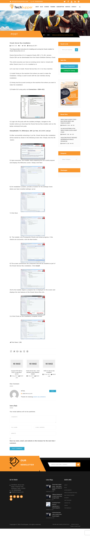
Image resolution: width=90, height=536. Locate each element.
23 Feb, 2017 (47, 374)
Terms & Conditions (75, 526)
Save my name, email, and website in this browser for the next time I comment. (32, 442)
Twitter (65, 1)
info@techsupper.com (19, 1)
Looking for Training (69, 70)
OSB (48, 35)
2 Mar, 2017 (31, 376)
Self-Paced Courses (69, 495)
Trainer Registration (69, 66)
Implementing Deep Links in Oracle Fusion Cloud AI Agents (57, 514)
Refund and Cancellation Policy (61, 524)
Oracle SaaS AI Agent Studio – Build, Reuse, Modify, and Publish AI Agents (69, 121)
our (23, 460)
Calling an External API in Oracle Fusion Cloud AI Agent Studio (69, 130)
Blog (65, 487)
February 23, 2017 (32, 45)
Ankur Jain (14, 45)
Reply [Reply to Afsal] (52, 391)
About (66, 485)
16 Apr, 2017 (14, 376)
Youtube (71, 1)
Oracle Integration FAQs (70, 492)
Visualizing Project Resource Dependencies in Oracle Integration (69, 139)
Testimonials (67, 508)
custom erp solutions (39, 397)
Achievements (68, 490)
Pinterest (78, 1)
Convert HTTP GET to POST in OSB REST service (16, 372)
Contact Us (67, 502)
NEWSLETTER (27, 465)
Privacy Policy (75, 524)
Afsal (23, 391)
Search (76, 49)
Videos (66, 505)
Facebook (68, 1)
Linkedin (75, 1)
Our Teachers (67, 500)
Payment (66, 497)
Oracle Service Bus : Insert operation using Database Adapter (33, 372)
